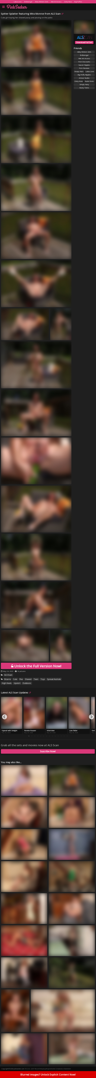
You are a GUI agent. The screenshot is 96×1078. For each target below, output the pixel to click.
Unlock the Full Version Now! (36, 666)
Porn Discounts (84, 62)
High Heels (6, 683)
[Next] (91, 716)
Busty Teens (84, 88)
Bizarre (7, 679)
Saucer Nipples (84, 65)
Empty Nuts (78, 71)
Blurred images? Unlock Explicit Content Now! (48, 1074)
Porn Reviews (84, 68)
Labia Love (18, 2)
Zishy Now (68, 2)
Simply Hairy (84, 84)
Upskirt (17, 683)
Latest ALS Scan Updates (16, 692)
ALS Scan (57, 13)
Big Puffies (78, 2)
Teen (36, 679)
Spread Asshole (54, 679)
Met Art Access (56, 2)
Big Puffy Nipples (84, 75)
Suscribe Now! (48, 751)
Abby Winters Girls (41, 2)
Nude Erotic (89, 81)
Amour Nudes (84, 78)
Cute (15, 679)
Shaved (28, 679)
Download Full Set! (84, 42)
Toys (43, 679)
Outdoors (27, 683)
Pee (21, 679)
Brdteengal (28, 2)
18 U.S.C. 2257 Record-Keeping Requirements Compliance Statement (48, 1069)
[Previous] (4, 716)
